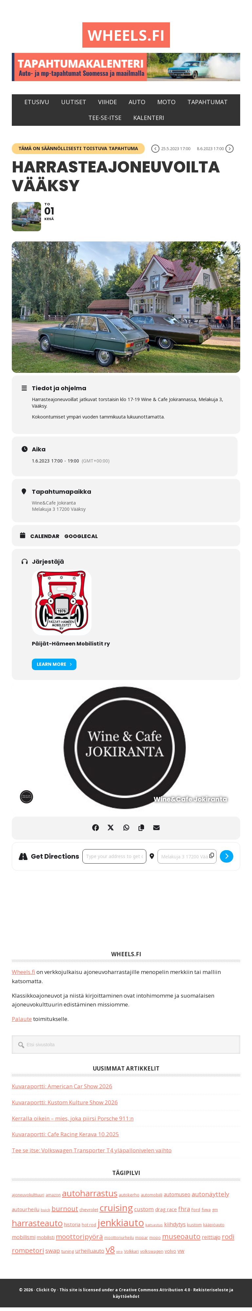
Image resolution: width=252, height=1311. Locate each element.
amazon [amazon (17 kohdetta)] (53, 1198)
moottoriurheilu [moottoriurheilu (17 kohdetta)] (119, 1241)
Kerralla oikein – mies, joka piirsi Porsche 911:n (73, 1121)
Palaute (22, 1022)
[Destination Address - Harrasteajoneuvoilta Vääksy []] (187, 860)
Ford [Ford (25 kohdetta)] (195, 1213)
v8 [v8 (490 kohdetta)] (110, 1253)
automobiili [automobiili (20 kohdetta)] (151, 1198)
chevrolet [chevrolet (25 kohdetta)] (88, 1213)
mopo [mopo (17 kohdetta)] (155, 1241)
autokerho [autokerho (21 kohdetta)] (129, 1198)
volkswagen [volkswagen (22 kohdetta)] (151, 1254)
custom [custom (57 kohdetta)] (144, 1212)
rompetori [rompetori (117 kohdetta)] (28, 1253)
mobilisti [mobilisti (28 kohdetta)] (45, 1241)
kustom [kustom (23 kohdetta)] (194, 1228)
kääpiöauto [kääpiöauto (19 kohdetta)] (213, 1228)
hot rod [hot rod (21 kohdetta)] (89, 1228)
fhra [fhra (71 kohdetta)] (184, 1212)
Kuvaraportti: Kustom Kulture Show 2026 (65, 1106)
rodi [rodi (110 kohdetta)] (228, 1240)
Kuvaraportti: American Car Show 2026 (62, 1090)
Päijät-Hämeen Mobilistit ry (71, 647)
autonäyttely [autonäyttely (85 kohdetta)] (210, 1197)
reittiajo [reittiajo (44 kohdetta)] (211, 1240)
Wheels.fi (126, 35)
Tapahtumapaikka (61, 495)
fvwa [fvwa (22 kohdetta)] (206, 1213)
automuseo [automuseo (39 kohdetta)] (177, 1198)
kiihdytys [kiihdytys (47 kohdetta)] (175, 1228)
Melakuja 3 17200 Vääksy (59, 512)
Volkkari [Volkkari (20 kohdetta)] (131, 1254)
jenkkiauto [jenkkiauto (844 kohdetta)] (120, 1226)
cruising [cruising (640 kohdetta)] (116, 1211)
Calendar (44, 540)
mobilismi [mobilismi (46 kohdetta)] (23, 1240)
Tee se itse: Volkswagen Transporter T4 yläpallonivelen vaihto (92, 1154)
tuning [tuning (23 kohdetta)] (67, 1254)
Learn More (54, 668)
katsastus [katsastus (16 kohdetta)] (154, 1228)
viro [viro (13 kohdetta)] (119, 1255)
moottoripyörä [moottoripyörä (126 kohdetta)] (79, 1240)
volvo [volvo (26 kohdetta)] (170, 1254)
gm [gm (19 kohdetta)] (215, 1213)
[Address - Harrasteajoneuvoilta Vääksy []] (114, 860)
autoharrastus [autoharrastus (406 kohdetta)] (89, 1197)
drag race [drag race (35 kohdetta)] (166, 1212)
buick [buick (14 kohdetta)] (45, 1212)
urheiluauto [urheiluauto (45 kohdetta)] (89, 1254)
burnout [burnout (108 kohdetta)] (65, 1212)
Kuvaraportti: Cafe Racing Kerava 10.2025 (65, 1137)
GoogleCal (81, 540)
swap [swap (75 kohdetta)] (52, 1254)
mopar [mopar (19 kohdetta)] (141, 1241)
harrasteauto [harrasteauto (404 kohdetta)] (37, 1226)
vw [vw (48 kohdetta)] (181, 1254)
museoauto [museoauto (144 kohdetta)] (181, 1240)
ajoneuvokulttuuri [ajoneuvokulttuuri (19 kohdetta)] (28, 1198)
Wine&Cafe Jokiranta (54, 506)
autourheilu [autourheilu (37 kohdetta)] (25, 1212)
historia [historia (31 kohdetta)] (72, 1228)
